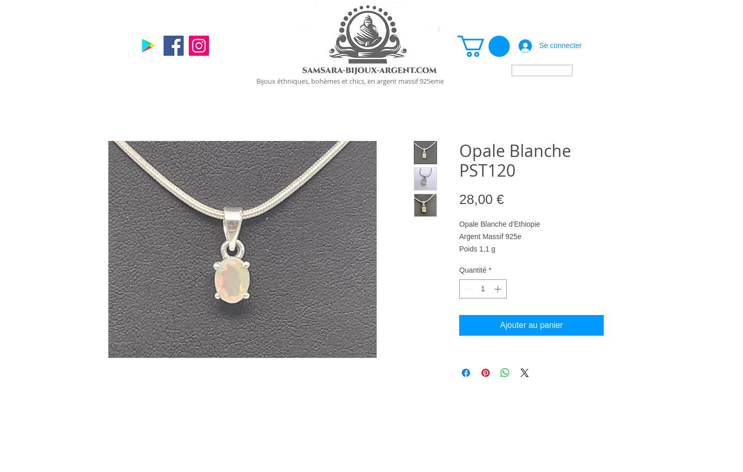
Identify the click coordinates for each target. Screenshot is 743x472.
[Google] (148, 46)
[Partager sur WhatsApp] (505, 373)
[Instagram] (199, 46)
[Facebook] (174, 46)
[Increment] (498, 289)
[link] (484, 46)
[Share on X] (525, 373)
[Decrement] (467, 289)
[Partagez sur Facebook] (466, 373)
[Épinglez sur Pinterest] (485, 373)
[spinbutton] (483, 289)
